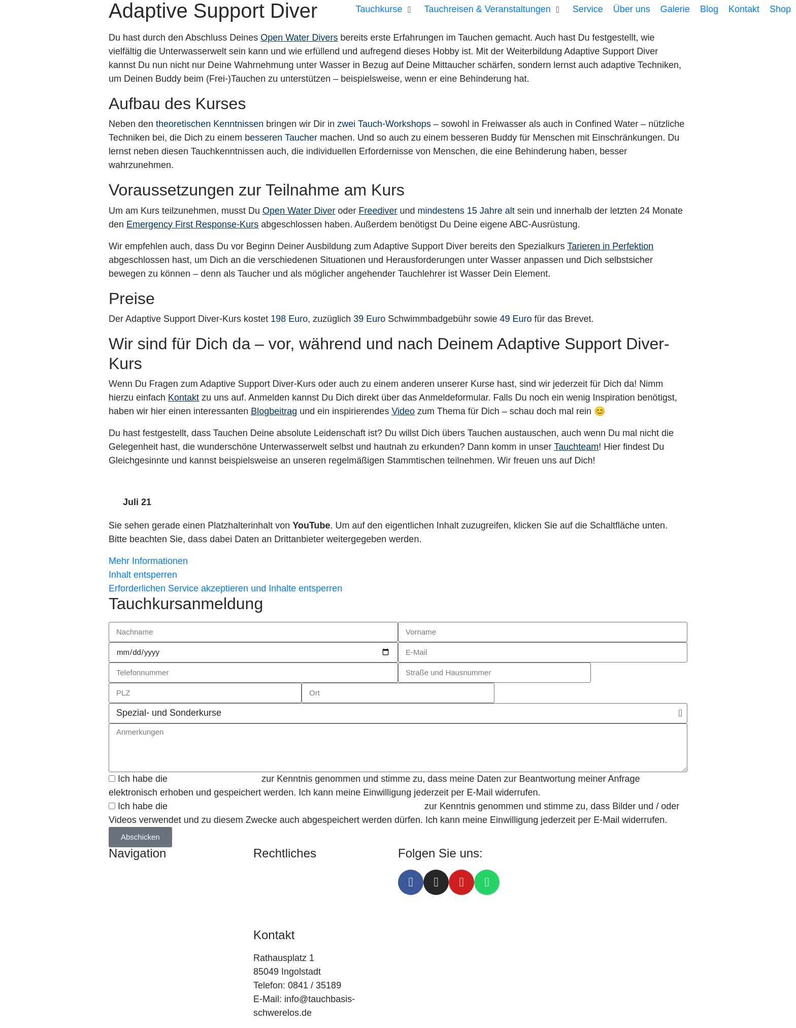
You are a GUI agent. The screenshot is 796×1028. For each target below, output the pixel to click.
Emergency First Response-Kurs (192, 224)
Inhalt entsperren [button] (143, 575)
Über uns (127, 917)
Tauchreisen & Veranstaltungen (172, 890)
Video (403, 411)
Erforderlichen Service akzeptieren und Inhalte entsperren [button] (225, 588)
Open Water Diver (298, 211)
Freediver (378, 211)
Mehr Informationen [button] (148, 561)
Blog (118, 931)
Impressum (275, 876)
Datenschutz (278, 890)
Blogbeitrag (274, 411)
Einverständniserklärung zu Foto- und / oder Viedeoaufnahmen (297, 806)
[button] (385, 9)
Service (124, 904)
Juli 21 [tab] (137, 502)
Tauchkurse (132, 876)
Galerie (123, 958)
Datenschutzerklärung (214, 779)
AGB (263, 904)
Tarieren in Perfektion (610, 246)
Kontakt (183, 397)
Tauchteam (576, 447)
